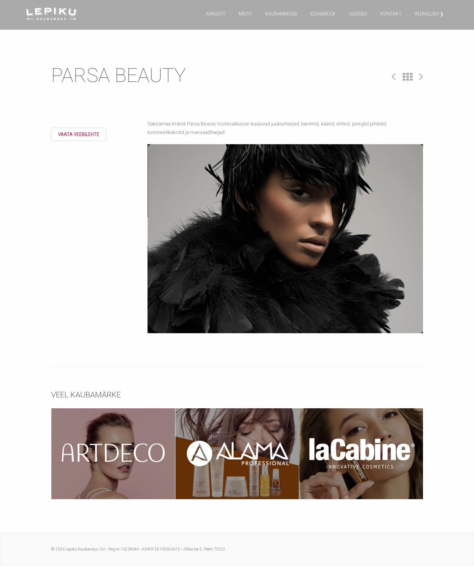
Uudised (358, 13)
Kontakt (391, 13)
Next (421, 76)
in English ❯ (429, 13)
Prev (393, 76)
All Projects (407, 77)
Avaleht (215, 13)
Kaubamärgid (281, 13)
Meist (245, 13)
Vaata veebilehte (78, 134)
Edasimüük (323, 13)
